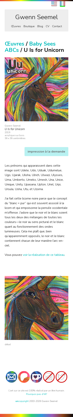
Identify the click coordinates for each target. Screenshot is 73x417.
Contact (57, 26)
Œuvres (16, 26)
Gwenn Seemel (36, 17)
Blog (40, 26)
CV (47, 26)
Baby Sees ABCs (30, 47)
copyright (22, 401)
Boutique (29, 26)
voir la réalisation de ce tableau (43, 255)
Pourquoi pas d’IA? (36, 394)
